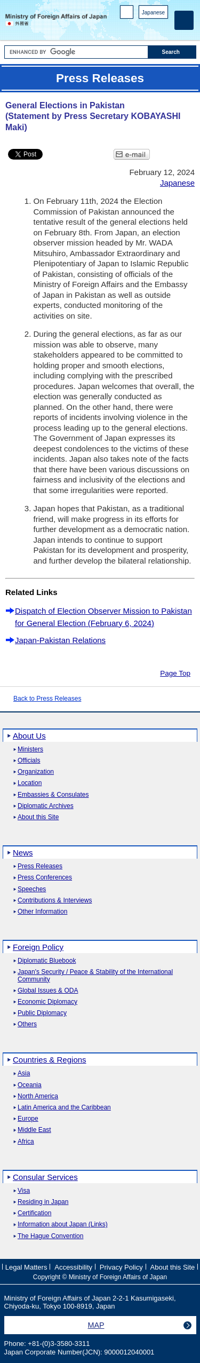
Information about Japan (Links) (63, 1224)
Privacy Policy (121, 1267)
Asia (24, 1073)
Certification (34, 1213)
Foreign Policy (38, 947)
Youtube (162, 27)
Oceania (30, 1085)
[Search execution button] (172, 52)
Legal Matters (26, 1267)
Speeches (32, 889)
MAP (96, 1325)
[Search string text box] (76, 52)
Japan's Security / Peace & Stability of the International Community (95, 975)
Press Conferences (45, 877)
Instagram (148, 27)
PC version (127, 14)
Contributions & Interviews (55, 900)
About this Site (38, 817)
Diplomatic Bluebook (47, 960)
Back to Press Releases (47, 698)
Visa (24, 1190)
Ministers (30, 749)
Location (30, 783)
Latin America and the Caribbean (64, 1107)
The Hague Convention (50, 1236)
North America (38, 1096)
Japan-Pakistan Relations (60, 640)
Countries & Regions (49, 1059)
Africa (26, 1141)
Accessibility (73, 1267)
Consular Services (45, 1177)
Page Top (175, 673)
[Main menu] (184, 20)
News (23, 852)
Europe (28, 1118)
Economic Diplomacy (47, 1002)
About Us (29, 735)
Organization (36, 771)
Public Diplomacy (42, 1013)
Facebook (134, 27)
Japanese (153, 12)
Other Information (42, 911)
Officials (29, 760)
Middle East (34, 1130)
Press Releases (40, 866)
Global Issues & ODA (48, 990)
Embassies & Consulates (53, 794)
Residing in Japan (43, 1202)
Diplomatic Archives (46, 806)
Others (27, 1024)
